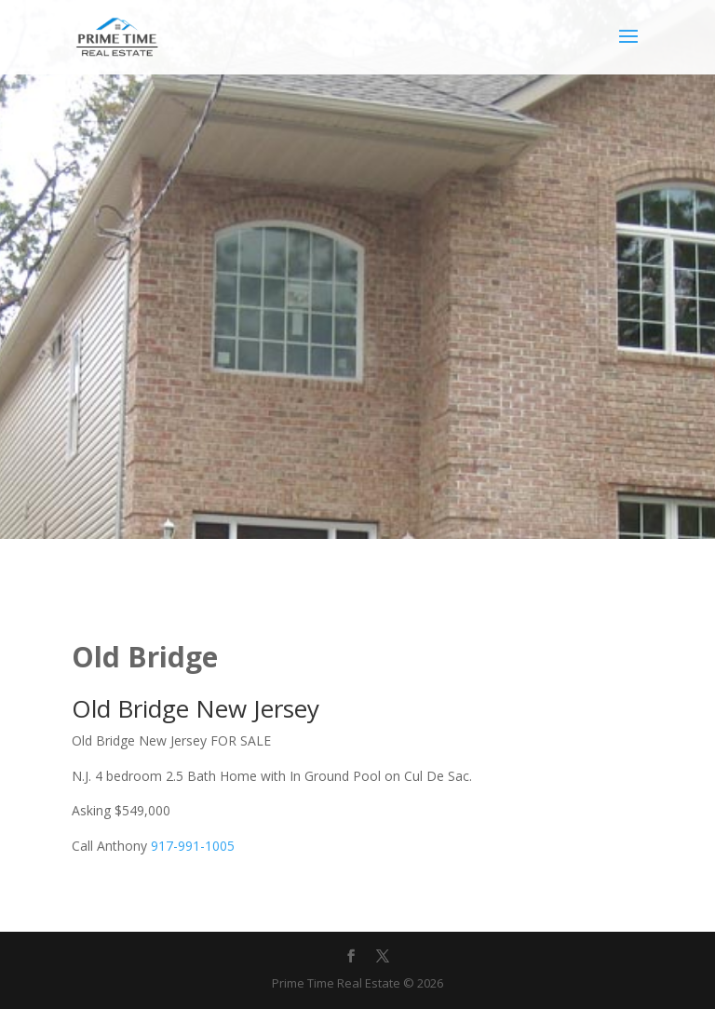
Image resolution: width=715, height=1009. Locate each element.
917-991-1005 (193, 845)
